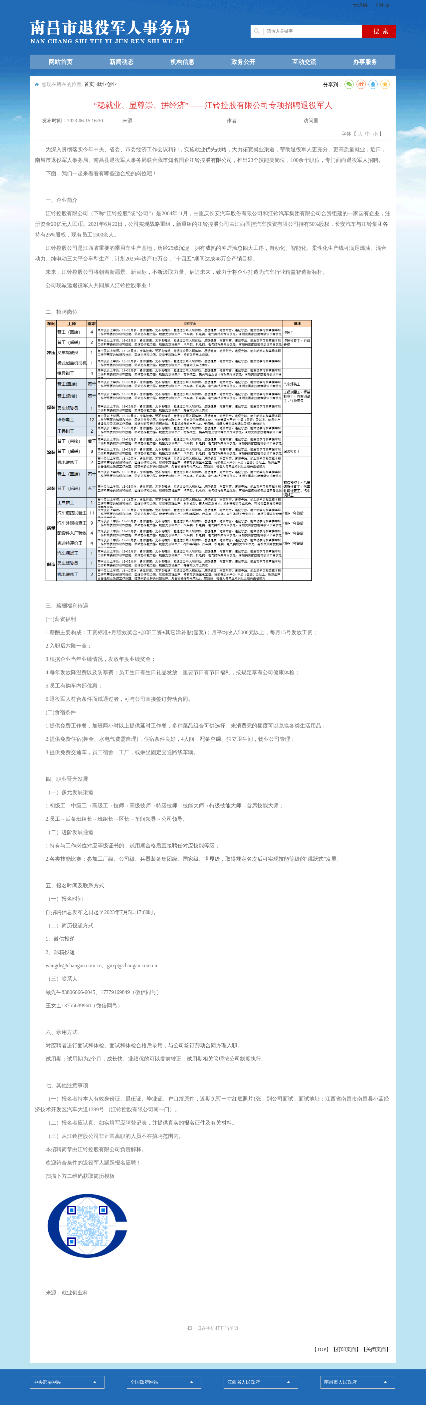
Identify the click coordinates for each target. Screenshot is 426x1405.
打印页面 (346, 1349)
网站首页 (61, 62)
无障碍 (360, 5)
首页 (89, 84)
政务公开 (243, 62)
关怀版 (381, 5)
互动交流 (304, 62)
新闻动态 (121, 62)
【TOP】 (321, 1349)
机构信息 (182, 62)
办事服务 (365, 62)
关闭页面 (376, 1349)
